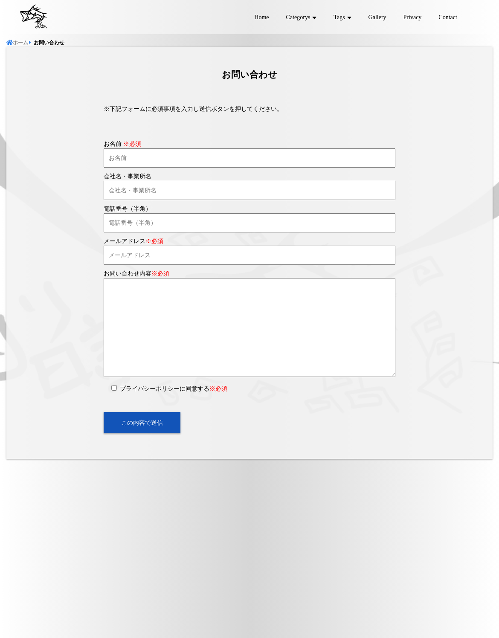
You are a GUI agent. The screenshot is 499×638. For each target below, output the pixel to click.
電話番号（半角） (127, 209)
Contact (447, 17)
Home (261, 17)
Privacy (412, 17)
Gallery (377, 17)
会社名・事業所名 (127, 176)
